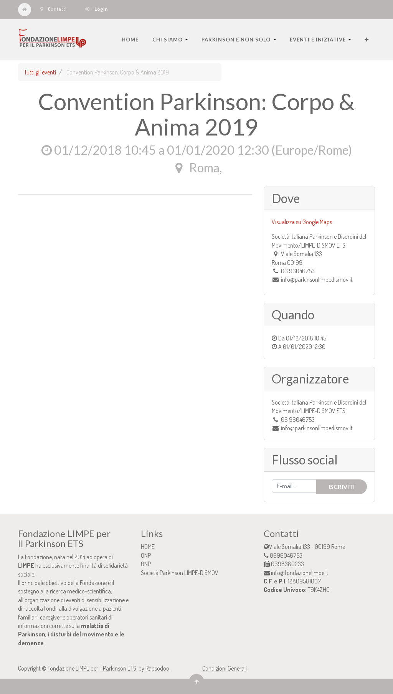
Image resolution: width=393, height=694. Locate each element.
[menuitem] (130, 39)
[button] (366, 39)
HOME (148, 546)
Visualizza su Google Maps (302, 222)
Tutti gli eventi (40, 72)
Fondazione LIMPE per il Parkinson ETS (92, 668)
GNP (146, 564)
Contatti (53, 9)
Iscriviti (342, 486)
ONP (146, 555)
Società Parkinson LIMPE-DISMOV (179, 573)
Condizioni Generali (224, 668)
